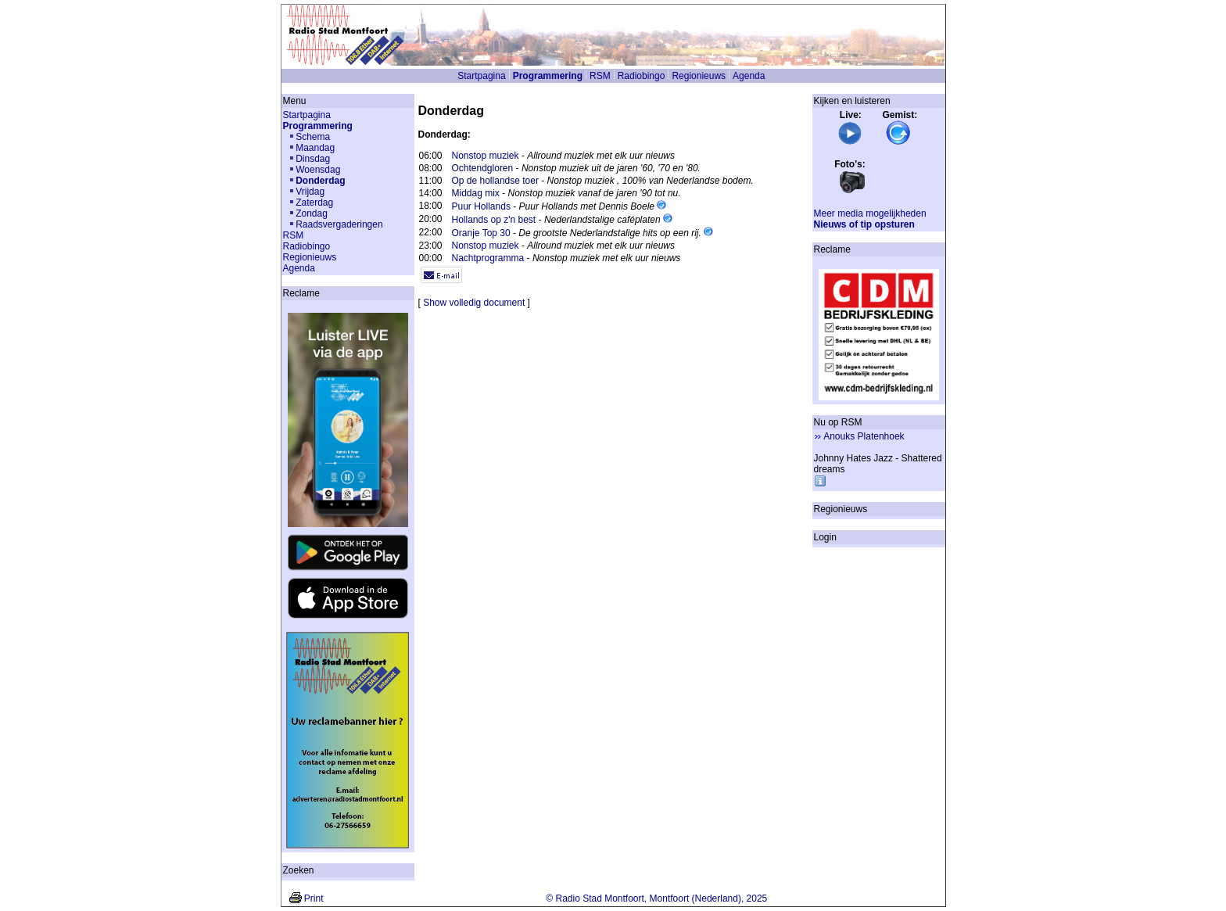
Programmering (548, 75)
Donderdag (320, 180)
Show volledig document (474, 302)
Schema (313, 136)
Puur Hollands (481, 206)
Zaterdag (314, 202)
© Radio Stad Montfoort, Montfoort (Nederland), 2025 (656, 898)
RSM (600, 75)
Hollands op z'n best (494, 219)
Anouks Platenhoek (863, 436)
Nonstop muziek (485, 155)
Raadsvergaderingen (339, 224)
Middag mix (476, 193)
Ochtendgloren (483, 168)
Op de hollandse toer (495, 180)
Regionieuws (699, 75)
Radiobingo (641, 75)
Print (314, 898)
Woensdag (318, 169)
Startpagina (481, 75)
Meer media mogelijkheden (870, 213)
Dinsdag (313, 158)
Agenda (749, 75)
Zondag (312, 213)
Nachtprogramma (488, 258)
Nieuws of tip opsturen (864, 224)
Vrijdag (310, 191)
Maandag (315, 147)
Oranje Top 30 (481, 233)
